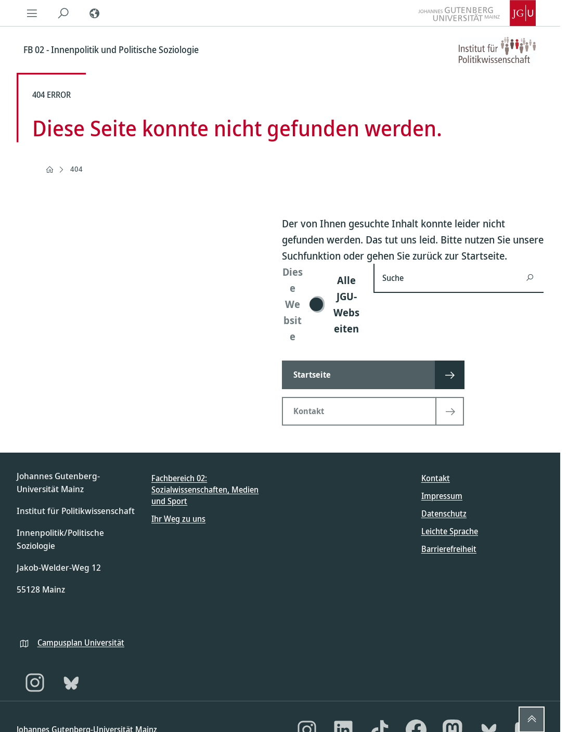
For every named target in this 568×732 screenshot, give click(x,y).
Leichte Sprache (449, 531)
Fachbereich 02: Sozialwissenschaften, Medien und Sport (205, 489)
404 (76, 169)
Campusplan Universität (80, 642)
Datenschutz (444, 513)
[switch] (321, 304)
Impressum (441, 496)
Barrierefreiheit (448, 549)
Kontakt (435, 478)
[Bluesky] (71, 682)
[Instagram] (34, 682)
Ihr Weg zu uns (178, 518)
